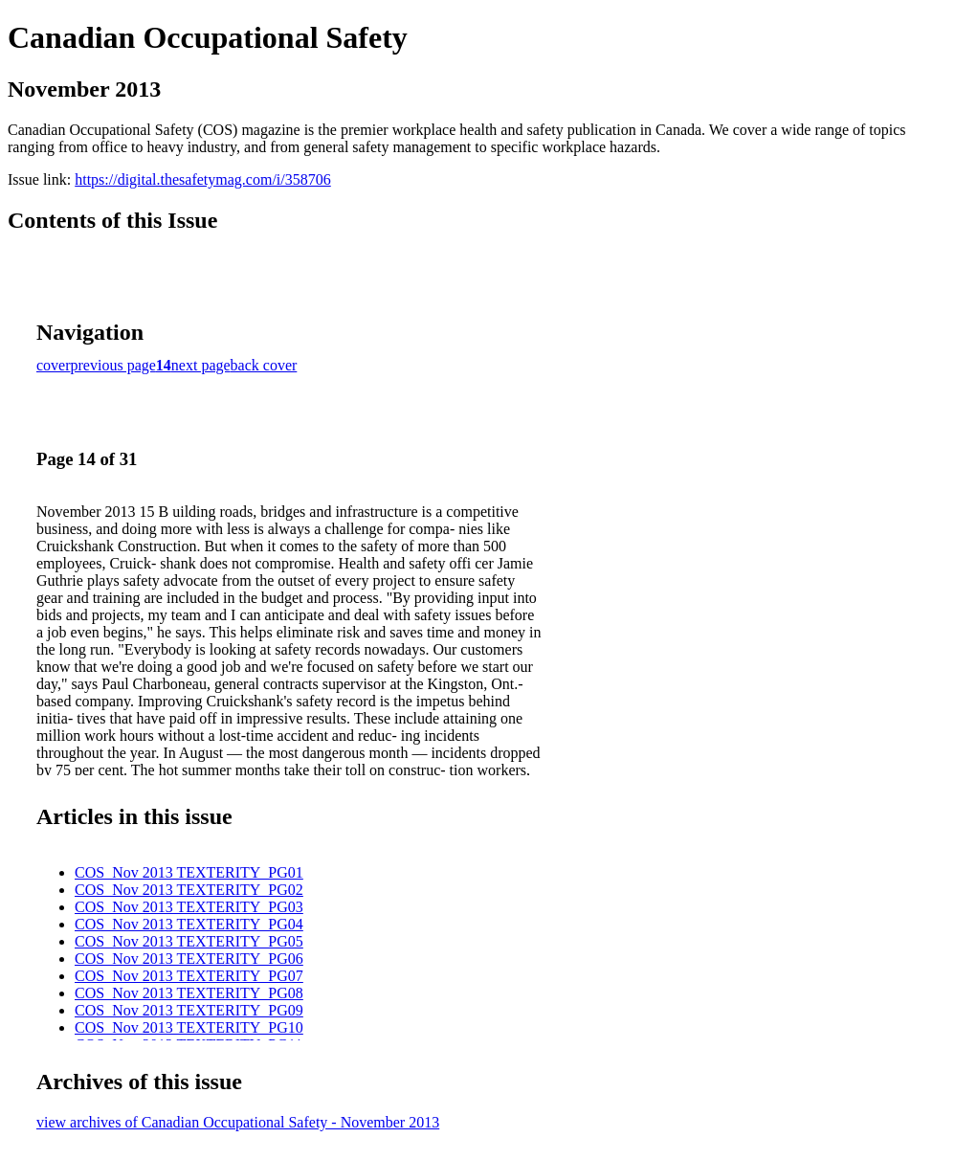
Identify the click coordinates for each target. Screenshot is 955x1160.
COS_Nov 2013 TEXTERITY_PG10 (189, 1027)
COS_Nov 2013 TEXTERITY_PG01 (189, 872)
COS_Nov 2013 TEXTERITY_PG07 (189, 976)
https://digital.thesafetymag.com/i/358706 (203, 179)
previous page (113, 365)
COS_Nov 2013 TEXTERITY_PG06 (189, 958)
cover (53, 365)
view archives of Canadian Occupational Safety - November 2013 (237, 1122)
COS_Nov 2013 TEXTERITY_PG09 (189, 1010)
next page (201, 365)
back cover (264, 365)
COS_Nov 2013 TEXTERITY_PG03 (189, 907)
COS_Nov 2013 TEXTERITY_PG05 (189, 941)
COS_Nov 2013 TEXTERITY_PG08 (189, 993)
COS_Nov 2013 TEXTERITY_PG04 (189, 924)
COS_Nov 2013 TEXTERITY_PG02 (189, 889)
